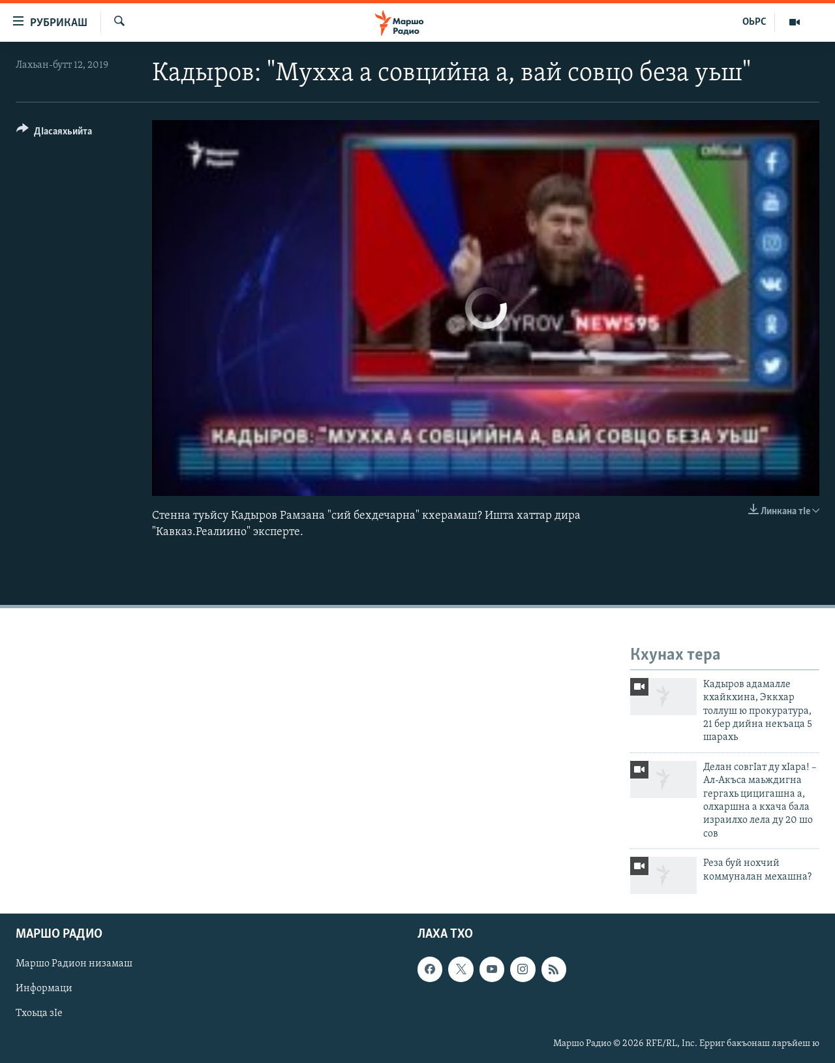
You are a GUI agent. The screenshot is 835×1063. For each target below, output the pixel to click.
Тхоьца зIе (39, 1014)
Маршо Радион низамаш (74, 964)
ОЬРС (754, 22)
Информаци (44, 989)
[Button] (54, 133)
